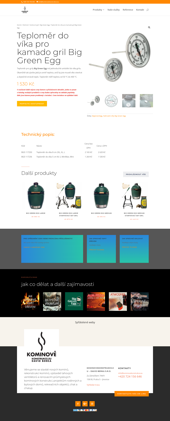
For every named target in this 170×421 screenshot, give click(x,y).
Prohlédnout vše (136, 174)
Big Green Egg (45, 25)
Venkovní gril (34, 25)
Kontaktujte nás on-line (131, 394)
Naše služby (114, 10)
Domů (19, 25)
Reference (128, 10)
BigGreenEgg (97, 116)
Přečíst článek (96, 250)
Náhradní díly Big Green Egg (114, 116)
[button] (149, 27)
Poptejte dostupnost (32, 104)
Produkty (97, 10)
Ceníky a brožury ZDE (34, 247)
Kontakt (140, 10)
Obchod (25, 25)
